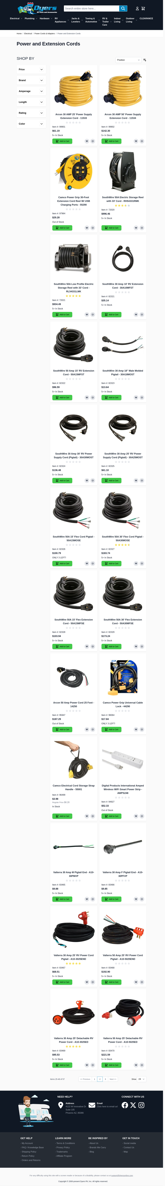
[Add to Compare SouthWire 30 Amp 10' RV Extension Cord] (141, 314)
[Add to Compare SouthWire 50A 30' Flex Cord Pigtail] (141, 563)
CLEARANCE (146, 18)
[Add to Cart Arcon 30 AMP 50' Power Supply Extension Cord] (111, 141)
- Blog (91, 1152)
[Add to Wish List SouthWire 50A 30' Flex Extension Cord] (136, 646)
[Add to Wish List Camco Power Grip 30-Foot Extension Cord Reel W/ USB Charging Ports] (86, 227)
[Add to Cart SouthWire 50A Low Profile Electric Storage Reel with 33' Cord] (62, 314)
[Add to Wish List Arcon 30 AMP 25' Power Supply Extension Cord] (86, 141)
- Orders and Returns (30, 1160)
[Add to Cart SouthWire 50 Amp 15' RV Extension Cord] (62, 397)
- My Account (26, 1143)
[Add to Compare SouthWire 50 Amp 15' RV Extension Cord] (92, 397)
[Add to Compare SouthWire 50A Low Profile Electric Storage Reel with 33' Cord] (92, 314)
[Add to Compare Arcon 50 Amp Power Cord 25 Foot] (92, 729)
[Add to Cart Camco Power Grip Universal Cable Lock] (111, 729)
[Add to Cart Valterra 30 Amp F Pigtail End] (111, 899)
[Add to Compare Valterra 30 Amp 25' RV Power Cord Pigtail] (92, 982)
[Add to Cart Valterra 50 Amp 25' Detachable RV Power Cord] (111, 1065)
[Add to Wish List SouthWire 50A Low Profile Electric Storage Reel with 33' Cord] (86, 314)
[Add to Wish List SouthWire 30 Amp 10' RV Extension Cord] (136, 314)
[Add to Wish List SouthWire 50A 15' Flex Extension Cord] (86, 646)
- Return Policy (27, 1156)
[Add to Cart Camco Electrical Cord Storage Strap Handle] (62, 816)
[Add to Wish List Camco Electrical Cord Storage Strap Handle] (86, 816)
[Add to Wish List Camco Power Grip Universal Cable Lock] (136, 729)
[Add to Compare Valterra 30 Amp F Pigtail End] (141, 899)
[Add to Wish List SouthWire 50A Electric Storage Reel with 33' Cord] (136, 227)
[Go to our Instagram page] (141, 1105)
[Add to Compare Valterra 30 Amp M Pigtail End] (92, 899)
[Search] (123, 8)
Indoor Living (117, 20)
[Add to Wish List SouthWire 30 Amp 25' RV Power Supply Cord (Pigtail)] (136, 480)
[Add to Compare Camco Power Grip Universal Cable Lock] (141, 729)
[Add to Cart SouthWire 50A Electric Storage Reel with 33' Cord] (111, 228)
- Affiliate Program (63, 1156)
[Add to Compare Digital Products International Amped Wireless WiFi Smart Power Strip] (141, 816)
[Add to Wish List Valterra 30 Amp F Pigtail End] (136, 899)
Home (19, 33)
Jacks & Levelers (75, 20)
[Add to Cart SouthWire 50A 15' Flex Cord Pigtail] (62, 563)
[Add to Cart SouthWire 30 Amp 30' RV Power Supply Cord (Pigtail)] (62, 480)
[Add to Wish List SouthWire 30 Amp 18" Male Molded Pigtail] (136, 397)
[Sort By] (129, 60)
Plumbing (29, 18)
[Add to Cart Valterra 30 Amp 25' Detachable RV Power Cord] (62, 1065)
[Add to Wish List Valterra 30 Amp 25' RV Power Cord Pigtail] (86, 982)
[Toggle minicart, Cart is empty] (143, 8)
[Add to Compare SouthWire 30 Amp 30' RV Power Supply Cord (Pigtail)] (92, 480)
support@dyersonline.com (122, 1175)
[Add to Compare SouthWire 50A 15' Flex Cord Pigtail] (92, 563)
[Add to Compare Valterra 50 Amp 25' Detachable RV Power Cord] (141, 1065)
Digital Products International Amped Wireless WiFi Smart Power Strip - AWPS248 (123, 789)
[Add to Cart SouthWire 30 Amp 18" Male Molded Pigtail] (111, 397)
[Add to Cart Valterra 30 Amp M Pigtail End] (62, 899)
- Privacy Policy (62, 1147)
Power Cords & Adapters (44, 33)
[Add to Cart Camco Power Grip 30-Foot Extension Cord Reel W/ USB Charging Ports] (62, 228)
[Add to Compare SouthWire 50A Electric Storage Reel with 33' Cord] (141, 227)
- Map (125, 1152)
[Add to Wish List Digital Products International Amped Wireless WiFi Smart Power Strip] (136, 816)
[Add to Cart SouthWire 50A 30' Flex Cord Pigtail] (111, 563)
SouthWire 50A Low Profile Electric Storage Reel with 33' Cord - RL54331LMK (74, 288)
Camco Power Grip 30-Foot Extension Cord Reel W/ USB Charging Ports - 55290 (73, 201)
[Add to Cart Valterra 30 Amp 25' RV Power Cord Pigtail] (62, 982)
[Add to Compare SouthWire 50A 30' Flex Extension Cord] (141, 646)
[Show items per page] (141, 1079)
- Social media (129, 1143)
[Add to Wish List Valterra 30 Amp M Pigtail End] (86, 899)
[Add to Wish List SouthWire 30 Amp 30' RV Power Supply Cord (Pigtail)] (86, 480)
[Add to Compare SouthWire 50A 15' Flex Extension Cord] (92, 646)
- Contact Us (128, 1147)
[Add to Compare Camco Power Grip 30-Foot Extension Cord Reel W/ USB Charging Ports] (92, 227)
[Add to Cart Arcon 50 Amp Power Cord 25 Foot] (62, 729)
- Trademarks (61, 1152)
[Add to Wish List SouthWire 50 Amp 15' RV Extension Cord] (86, 397)
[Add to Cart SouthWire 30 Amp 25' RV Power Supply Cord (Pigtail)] (111, 480)
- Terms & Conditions (65, 1143)
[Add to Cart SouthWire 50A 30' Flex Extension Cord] (111, 646)
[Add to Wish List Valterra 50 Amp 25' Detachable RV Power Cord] (136, 1065)
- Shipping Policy (28, 1152)
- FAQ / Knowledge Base (32, 1147)
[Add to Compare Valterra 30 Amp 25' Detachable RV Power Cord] (92, 1065)
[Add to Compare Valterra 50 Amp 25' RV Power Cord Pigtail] (141, 982)
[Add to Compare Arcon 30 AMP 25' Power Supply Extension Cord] (92, 141)
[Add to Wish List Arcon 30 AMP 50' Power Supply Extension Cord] (136, 141)
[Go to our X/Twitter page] (133, 1105)
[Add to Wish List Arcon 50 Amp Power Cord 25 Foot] (86, 729)
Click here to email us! (107, 1106)
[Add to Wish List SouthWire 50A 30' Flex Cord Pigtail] (136, 563)
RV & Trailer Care (105, 21)
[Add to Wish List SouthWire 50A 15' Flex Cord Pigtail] (86, 563)
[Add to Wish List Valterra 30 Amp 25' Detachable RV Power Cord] (86, 1065)
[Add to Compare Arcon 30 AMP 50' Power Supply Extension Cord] (141, 141)
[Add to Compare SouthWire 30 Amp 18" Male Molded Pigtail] (141, 397)
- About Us (93, 1143)
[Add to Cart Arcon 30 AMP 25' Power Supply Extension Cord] (62, 141)
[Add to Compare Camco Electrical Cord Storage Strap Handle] (92, 816)
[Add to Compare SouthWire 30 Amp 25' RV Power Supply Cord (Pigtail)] (141, 480)
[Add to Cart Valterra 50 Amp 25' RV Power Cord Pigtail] (111, 982)
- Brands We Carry (97, 1147)
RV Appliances (60, 20)
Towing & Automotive (91, 20)
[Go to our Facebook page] (125, 1105)
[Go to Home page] (37, 8)
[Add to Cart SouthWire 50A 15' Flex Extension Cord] (62, 646)
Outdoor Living (130, 20)
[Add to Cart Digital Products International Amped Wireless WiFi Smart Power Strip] (111, 816)
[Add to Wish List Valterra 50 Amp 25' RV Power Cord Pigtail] (136, 982)
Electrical (14, 18)
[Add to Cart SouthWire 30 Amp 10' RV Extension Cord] (111, 314)
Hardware (44, 18)
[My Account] (137, 8)
